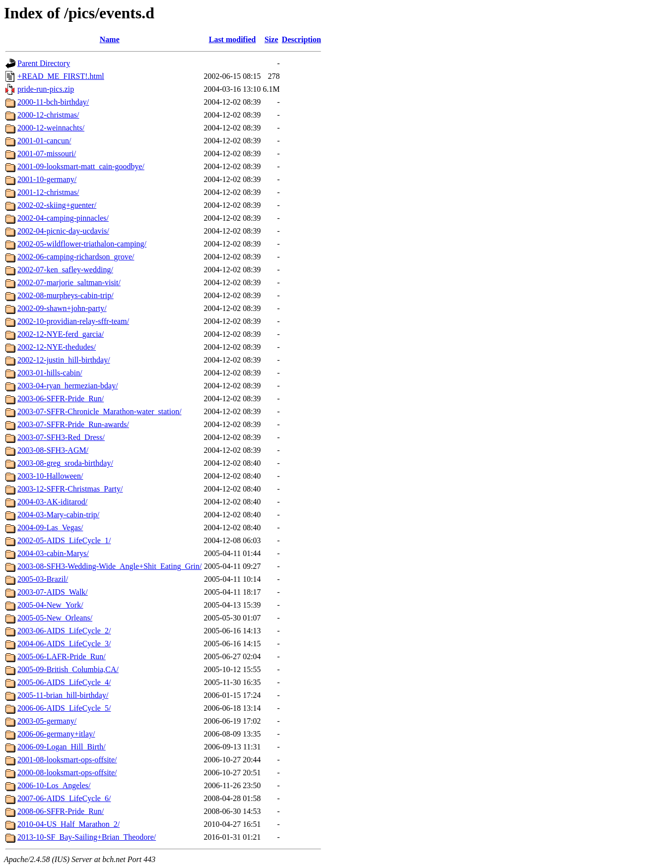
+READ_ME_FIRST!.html (60, 76)
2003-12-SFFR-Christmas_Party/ (70, 489)
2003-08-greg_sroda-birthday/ (65, 463)
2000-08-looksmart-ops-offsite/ (67, 772)
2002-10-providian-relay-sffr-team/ (73, 321)
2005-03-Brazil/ (42, 579)
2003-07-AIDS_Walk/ (52, 592)
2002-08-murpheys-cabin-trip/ (65, 295)
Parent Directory (43, 63)
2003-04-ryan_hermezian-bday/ (67, 385)
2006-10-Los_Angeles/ (54, 785)
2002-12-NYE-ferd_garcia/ (60, 334)
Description (301, 39)
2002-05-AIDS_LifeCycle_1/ (64, 540)
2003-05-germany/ (46, 721)
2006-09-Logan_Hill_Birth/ (61, 747)
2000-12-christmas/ (48, 115)
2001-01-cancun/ (44, 140)
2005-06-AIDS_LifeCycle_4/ (64, 682)
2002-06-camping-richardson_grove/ (75, 256)
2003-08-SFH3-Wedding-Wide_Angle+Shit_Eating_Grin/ (109, 566)
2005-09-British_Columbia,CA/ (68, 669)
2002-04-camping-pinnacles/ (63, 218)
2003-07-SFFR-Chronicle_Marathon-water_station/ (99, 411)
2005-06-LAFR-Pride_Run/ (61, 656)
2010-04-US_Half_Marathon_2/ (68, 824)
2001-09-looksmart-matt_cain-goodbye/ (80, 166)
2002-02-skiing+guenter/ (56, 205)
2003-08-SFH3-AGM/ (52, 450)
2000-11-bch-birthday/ (53, 102)
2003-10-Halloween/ (50, 476)
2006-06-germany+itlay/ (56, 734)
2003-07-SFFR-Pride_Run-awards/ (73, 424)
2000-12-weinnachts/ (50, 128)
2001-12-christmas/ (48, 192)
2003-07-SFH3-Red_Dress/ (61, 437)
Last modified (232, 39)
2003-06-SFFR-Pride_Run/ (60, 398)
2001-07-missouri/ (46, 153)
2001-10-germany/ (46, 179)
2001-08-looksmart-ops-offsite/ (67, 759)
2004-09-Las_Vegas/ (50, 527)
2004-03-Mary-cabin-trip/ (58, 514)
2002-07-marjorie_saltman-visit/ (69, 282)
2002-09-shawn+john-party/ (62, 308)
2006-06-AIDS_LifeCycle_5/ (64, 708)
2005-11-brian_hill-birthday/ (62, 695)
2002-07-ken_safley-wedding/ (65, 269)
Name (110, 39)
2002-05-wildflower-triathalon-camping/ (81, 244)
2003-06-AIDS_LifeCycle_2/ (64, 630)
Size (271, 39)
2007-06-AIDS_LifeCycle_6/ (64, 798)
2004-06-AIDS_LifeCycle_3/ (64, 643)
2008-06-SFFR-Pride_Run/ (60, 811)
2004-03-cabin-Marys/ (53, 553)
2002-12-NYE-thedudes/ (56, 347)
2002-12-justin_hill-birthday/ (63, 360)
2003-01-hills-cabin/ (49, 373)
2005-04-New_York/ (50, 605)
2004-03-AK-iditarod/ (52, 501)
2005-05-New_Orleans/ (54, 618)
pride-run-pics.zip (45, 89)
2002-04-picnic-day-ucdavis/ (63, 231)
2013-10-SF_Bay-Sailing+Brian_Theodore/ (86, 837)
